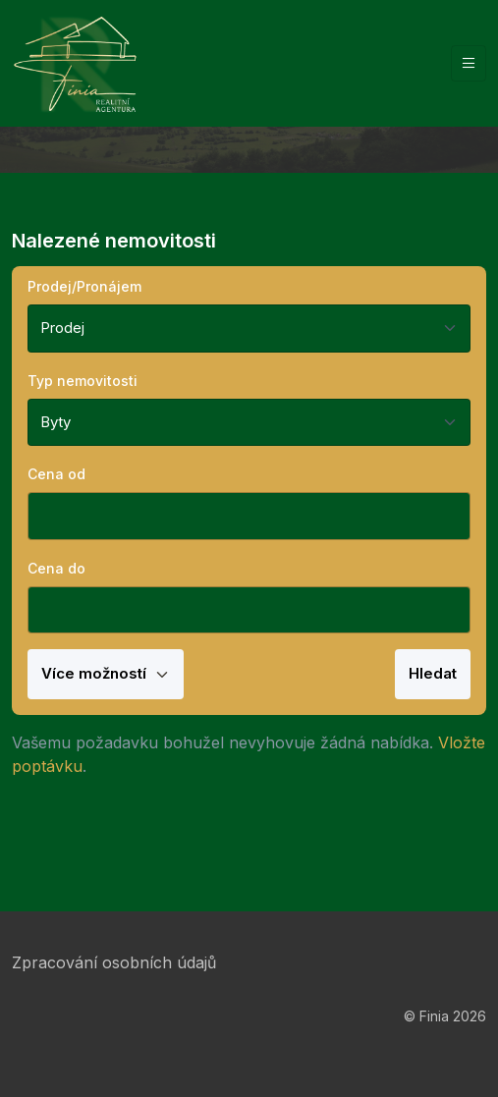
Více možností (105, 673)
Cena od (56, 474)
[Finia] (75, 63)
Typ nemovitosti (83, 380)
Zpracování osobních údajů (114, 962)
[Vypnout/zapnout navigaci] (468, 63)
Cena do (56, 568)
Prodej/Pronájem (84, 286)
